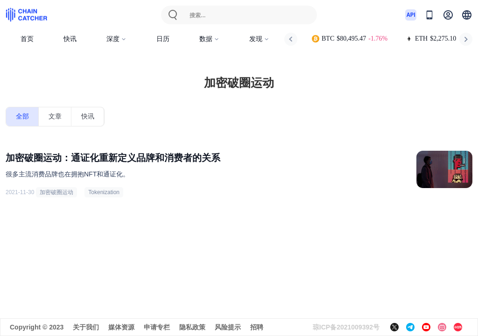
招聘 (256, 327)
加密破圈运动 (56, 192)
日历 (162, 38)
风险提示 (228, 327)
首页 (27, 38)
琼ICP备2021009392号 (346, 327)
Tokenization (104, 192)
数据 (209, 38)
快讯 (70, 38)
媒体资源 (121, 327)
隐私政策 (192, 327)
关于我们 (86, 327)
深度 (116, 38)
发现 (259, 38)
